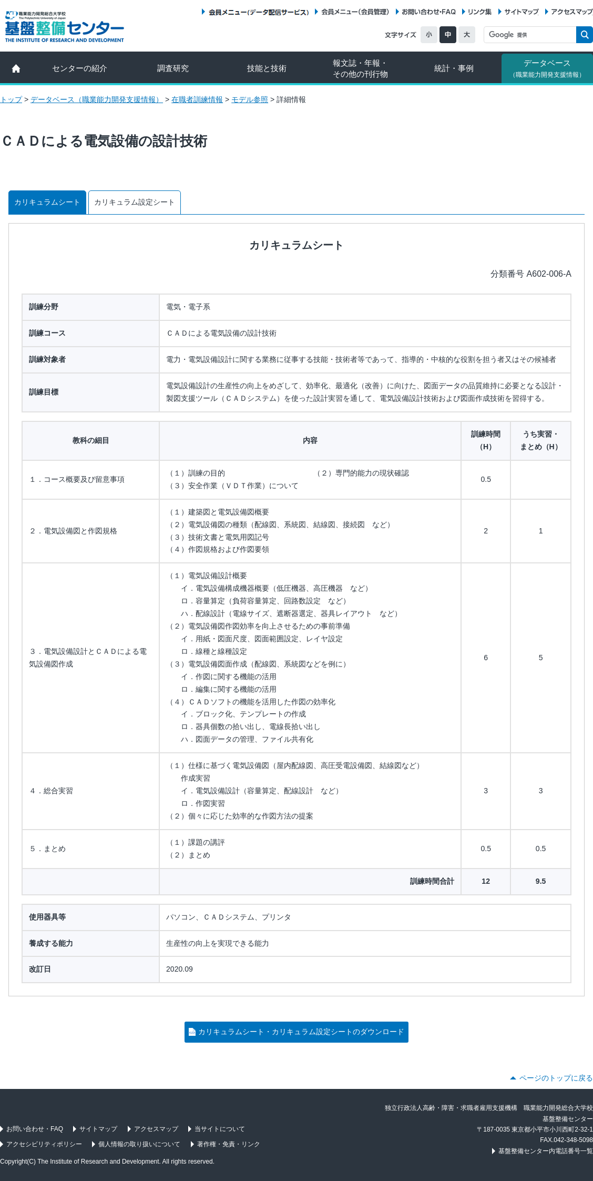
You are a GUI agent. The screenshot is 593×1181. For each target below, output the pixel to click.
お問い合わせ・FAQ (429, 11)
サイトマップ (522, 11)
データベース (547, 68)
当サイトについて (220, 1129)
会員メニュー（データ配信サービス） (258, 11)
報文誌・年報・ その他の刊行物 (360, 68)
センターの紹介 (79, 68)
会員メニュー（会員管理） (355, 11)
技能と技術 (267, 68)
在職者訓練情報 (197, 99)
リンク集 (480, 11)
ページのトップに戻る (556, 1078)
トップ (11, 99)
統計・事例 (454, 68)
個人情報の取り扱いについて (139, 1144)
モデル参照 (249, 99)
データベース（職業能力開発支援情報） (96, 99)
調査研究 (173, 68)
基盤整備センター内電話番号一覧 (545, 1151)
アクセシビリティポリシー (44, 1144)
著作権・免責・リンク (228, 1144)
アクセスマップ (572, 11)
